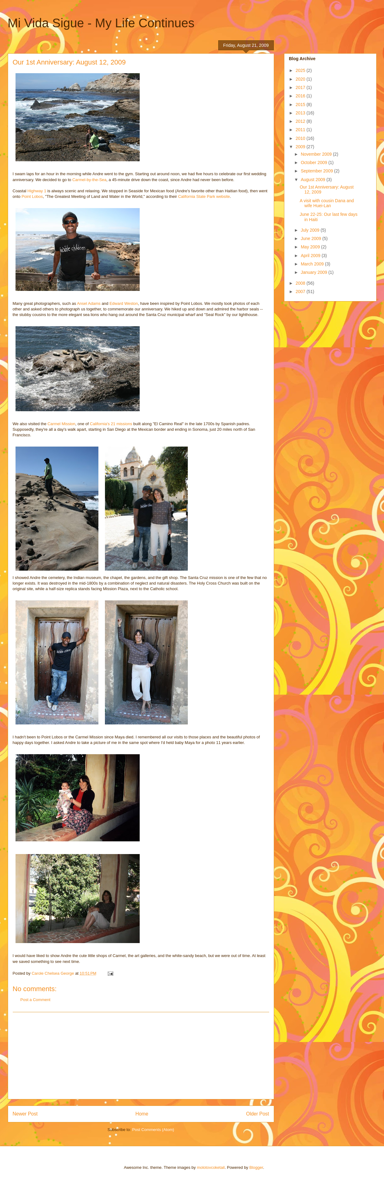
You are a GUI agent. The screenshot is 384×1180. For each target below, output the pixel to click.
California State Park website (204, 196)
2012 (301, 121)
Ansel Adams (89, 303)
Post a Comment (35, 999)
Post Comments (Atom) (153, 1129)
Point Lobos (32, 196)
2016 (301, 95)
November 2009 (317, 154)
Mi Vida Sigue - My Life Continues (101, 23)
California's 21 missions (111, 423)
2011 (301, 129)
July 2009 (311, 230)
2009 (301, 146)
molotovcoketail (211, 1167)
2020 (301, 79)
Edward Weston (124, 303)
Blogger (256, 1167)
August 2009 (314, 179)
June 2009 (311, 238)
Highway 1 (36, 191)
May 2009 (311, 246)
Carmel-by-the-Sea (89, 179)
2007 (301, 291)
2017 (301, 87)
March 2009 (313, 263)
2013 (301, 112)
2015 (301, 104)
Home (141, 1113)
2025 (301, 70)
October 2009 (314, 162)
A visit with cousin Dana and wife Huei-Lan (327, 203)
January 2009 (314, 272)
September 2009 (317, 170)
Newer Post (25, 1113)
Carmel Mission (61, 423)
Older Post (257, 1113)
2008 (301, 283)
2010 (301, 138)
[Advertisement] (140, 1055)
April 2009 (311, 255)
